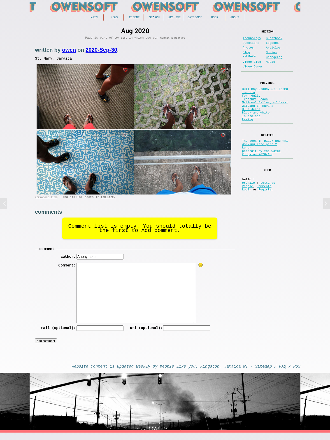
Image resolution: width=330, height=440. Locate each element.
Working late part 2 (259, 164)
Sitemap (263, 372)
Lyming (247, 136)
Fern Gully (251, 106)
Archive (174, 18)
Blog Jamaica (249, 59)
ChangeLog (274, 62)
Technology (252, 40)
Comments (264, 213)
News (114, 18)
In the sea (251, 132)
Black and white (256, 128)
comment (46, 252)
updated (125, 372)
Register (265, 217)
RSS (296, 372)
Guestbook (274, 40)
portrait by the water (261, 172)
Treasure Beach (255, 111)
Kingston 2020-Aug (257, 176)
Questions (251, 46)
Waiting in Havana (257, 119)
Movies (271, 57)
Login (246, 217)
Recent (134, 18)
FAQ (282, 372)
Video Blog (252, 68)
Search (154, 18)
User (214, 18)
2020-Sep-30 (101, 51)
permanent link (46, 200)
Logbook (272, 46)
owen (69, 51)
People (247, 213)
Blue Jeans (251, 123)
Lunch (246, 168)
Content (99, 372)
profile (248, 208)
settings (267, 208)
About (234, 18)
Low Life (121, 39)
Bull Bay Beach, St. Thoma (265, 98)
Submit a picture (172, 39)
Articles (273, 51)
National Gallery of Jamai (265, 115)
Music (270, 68)
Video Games (253, 74)
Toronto (248, 102)
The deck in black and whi (265, 159)
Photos (248, 51)
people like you (177, 372)
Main (94, 18)
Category (195, 18)
